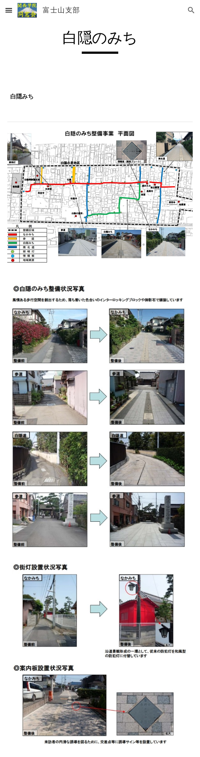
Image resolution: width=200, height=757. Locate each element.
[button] (9, 10)
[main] (99, 41)
